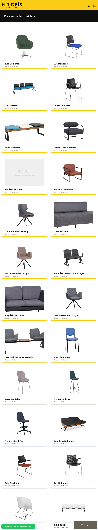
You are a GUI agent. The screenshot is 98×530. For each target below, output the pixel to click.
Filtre (85, 525)
